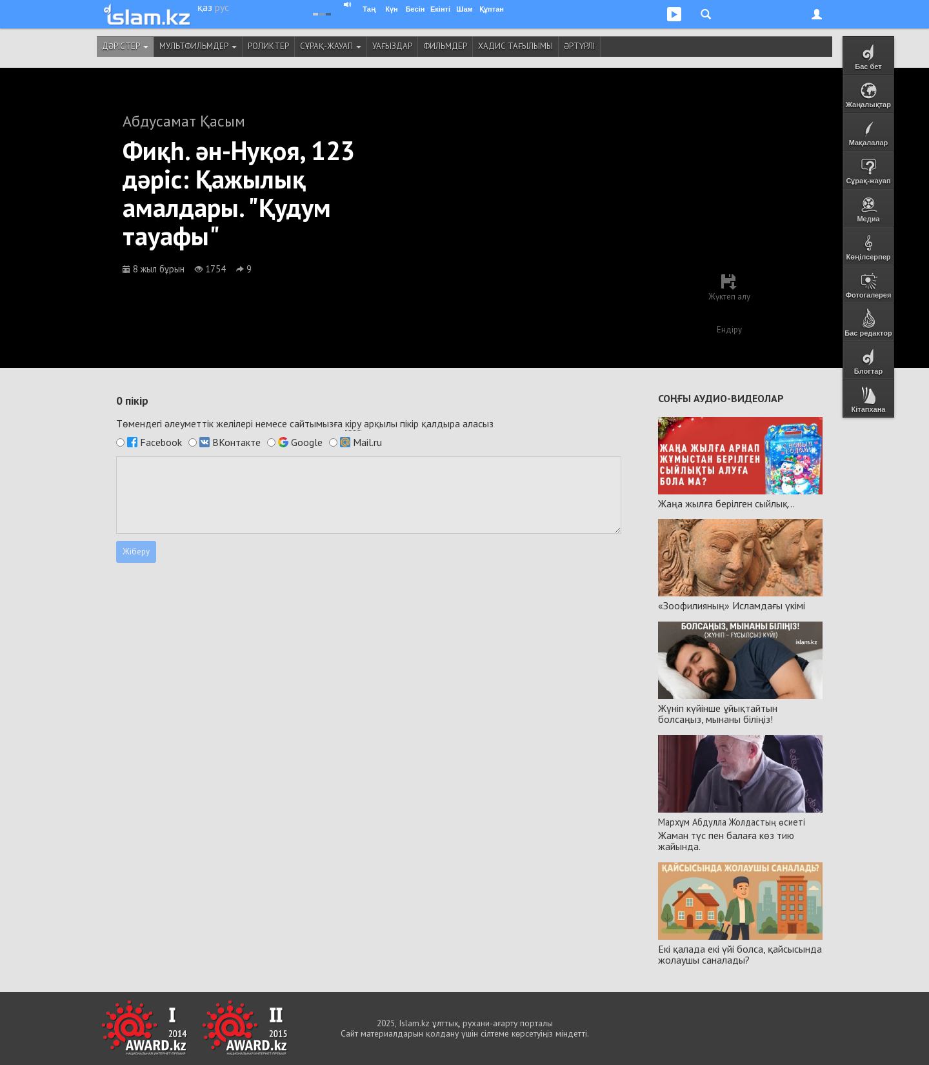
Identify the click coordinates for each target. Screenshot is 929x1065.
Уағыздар (392, 46)
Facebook (161, 442)
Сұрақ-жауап (330, 46)
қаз (204, 7)
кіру (353, 423)
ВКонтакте (236, 442)
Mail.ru (367, 442)
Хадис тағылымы (515, 46)
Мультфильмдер (198, 46)
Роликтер (268, 46)
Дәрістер (125, 46)
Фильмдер (445, 46)
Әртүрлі (579, 46)
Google (307, 442)
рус (222, 7)
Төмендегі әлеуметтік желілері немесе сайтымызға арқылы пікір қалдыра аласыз (305, 424)
